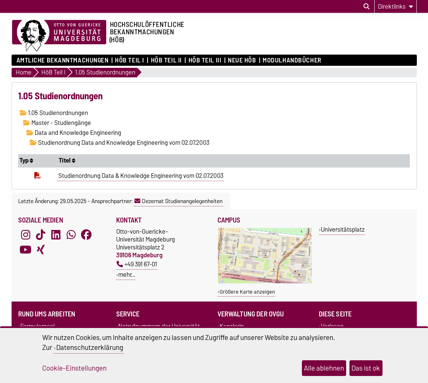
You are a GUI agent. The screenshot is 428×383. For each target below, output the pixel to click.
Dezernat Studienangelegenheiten (178, 201)
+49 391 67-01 (137, 264)
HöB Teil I (129, 60)
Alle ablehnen (324, 368)
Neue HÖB (242, 60)
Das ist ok (365, 368)
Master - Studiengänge (57, 123)
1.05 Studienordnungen (54, 113)
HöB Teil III (205, 60)
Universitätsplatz (343, 229)
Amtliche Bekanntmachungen (63, 60)
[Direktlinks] (395, 6)
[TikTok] (40, 234)
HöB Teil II (166, 60)
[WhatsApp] (71, 234)
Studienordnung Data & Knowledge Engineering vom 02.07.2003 (140, 176)
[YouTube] (25, 249)
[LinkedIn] (55, 234)
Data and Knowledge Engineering (73, 133)
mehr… (126, 274)
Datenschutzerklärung (89, 347)
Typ (26, 160)
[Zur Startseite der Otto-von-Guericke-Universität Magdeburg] (59, 36)
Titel (67, 160)
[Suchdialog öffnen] (366, 7)
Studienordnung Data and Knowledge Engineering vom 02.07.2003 (119, 143)
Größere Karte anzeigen (247, 291)
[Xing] (40, 249)
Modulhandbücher (292, 60)
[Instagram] (25, 234)
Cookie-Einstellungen (74, 368)
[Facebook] (86, 234)
